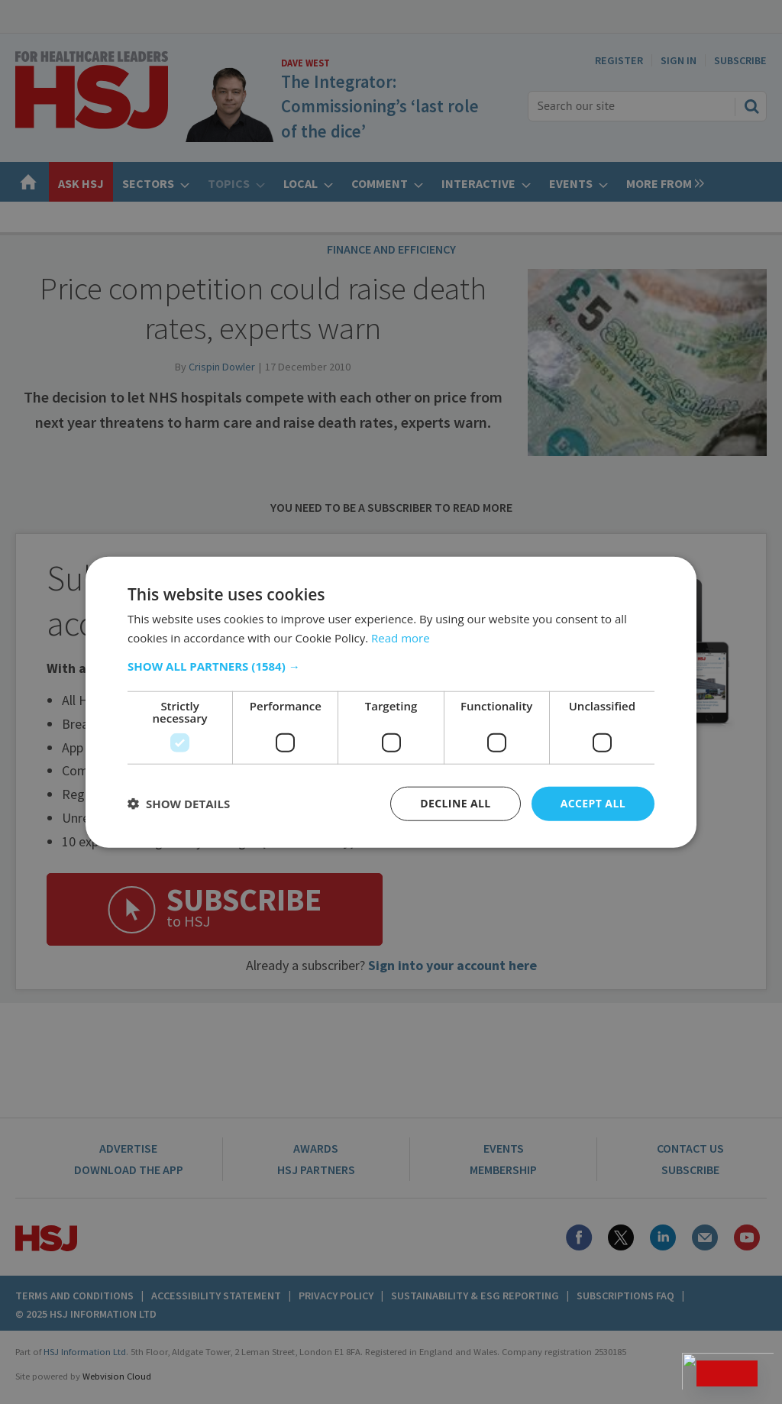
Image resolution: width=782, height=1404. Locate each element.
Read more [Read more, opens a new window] (400, 637)
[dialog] (391, 702)
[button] (391, 666)
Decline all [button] (455, 803)
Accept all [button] (593, 803)
